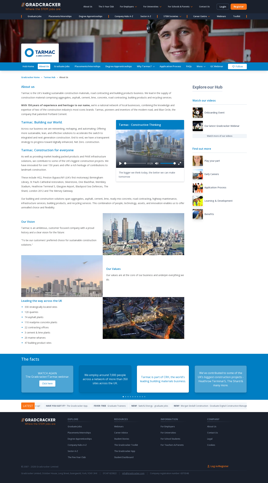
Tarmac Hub (49, 77)
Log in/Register (218, 466)
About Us (87, 6)
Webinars (221, 16)
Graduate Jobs (35, 16)
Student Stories (121, 439)
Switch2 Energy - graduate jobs (166, 405)
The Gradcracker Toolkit (126, 445)
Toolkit (236, 16)
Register (239, 6)
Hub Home (28, 66)
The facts (30, 359)
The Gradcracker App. (84, 405)
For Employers (168, 426)
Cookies (211, 445)
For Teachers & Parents (172, 445)
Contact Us (204, 6)
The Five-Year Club (77, 457)
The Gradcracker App (124, 451)
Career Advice (121, 432)
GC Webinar (216, 66)
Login (223, 6)
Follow (237, 66)
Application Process (170, 66)
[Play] (120, 163)
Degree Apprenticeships (90, 16)
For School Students (170, 439)
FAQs (189, 66)
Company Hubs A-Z (124, 16)
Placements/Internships (60, 16)
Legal (209, 439)
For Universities (168, 432)
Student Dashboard (123, 457)
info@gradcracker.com (133, 473)
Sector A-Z (145, 16)
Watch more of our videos (219, 136)
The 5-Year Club (106, 6)
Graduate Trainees (126, 405)
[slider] (135, 163)
